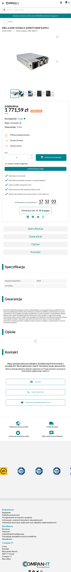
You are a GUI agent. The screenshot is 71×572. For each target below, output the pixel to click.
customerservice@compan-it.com (35, 393)
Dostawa (6, 520)
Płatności (6, 523)
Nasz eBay (6, 550)
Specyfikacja (35, 228)
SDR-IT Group (8, 545)
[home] (12, 3)
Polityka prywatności (11, 506)
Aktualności (7, 530)
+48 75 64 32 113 (35, 383)
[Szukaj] (35, 9)
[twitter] (38, 217)
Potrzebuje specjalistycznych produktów (19, 527)
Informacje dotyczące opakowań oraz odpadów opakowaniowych (29, 514)
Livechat (35, 373)
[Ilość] (17, 157)
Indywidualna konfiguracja (13, 525)
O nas (4, 537)
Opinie (35, 244)
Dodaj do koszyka (51, 157)
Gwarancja (35, 236)
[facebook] (33, 217)
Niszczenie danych (9, 542)
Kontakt (35, 252)
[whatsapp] (43, 217)
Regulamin (6, 504)
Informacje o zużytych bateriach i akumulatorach (22, 511)
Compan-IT (7, 547)
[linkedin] (28, 217)
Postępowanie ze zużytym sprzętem (17, 508)
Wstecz (10, 21)
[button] (57, 37)
